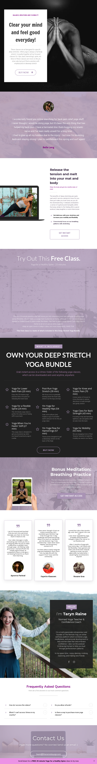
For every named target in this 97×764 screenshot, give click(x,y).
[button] (45, 702)
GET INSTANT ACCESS (64, 233)
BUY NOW (26, 72)
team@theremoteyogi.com (48, 751)
